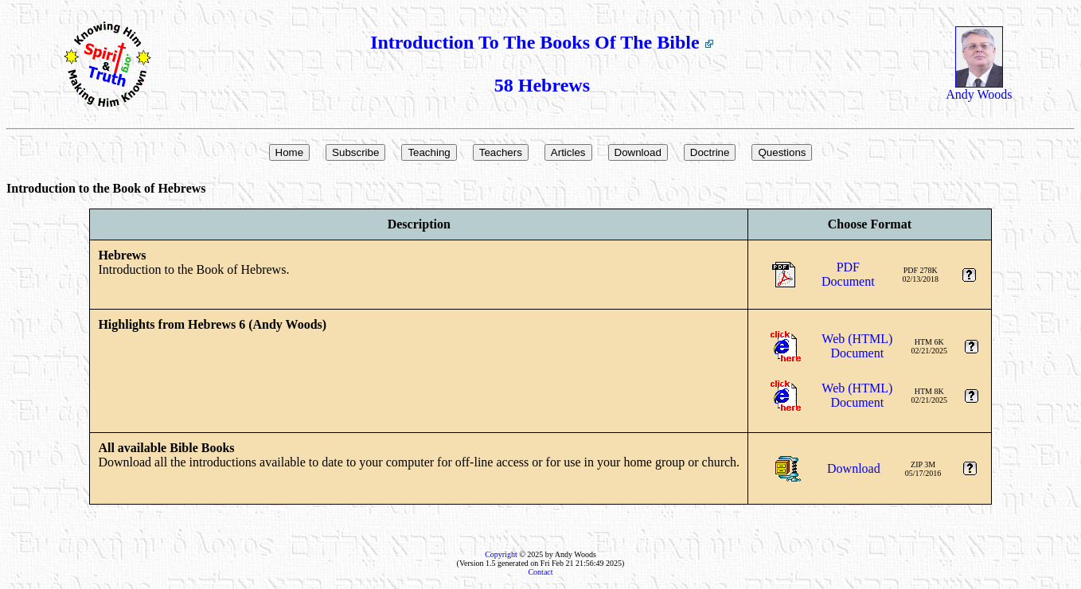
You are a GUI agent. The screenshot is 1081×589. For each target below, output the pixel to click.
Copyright (501, 554)
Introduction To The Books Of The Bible (541, 42)
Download (853, 468)
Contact (540, 572)
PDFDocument (848, 274)
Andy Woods (979, 88)
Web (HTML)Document (856, 346)
